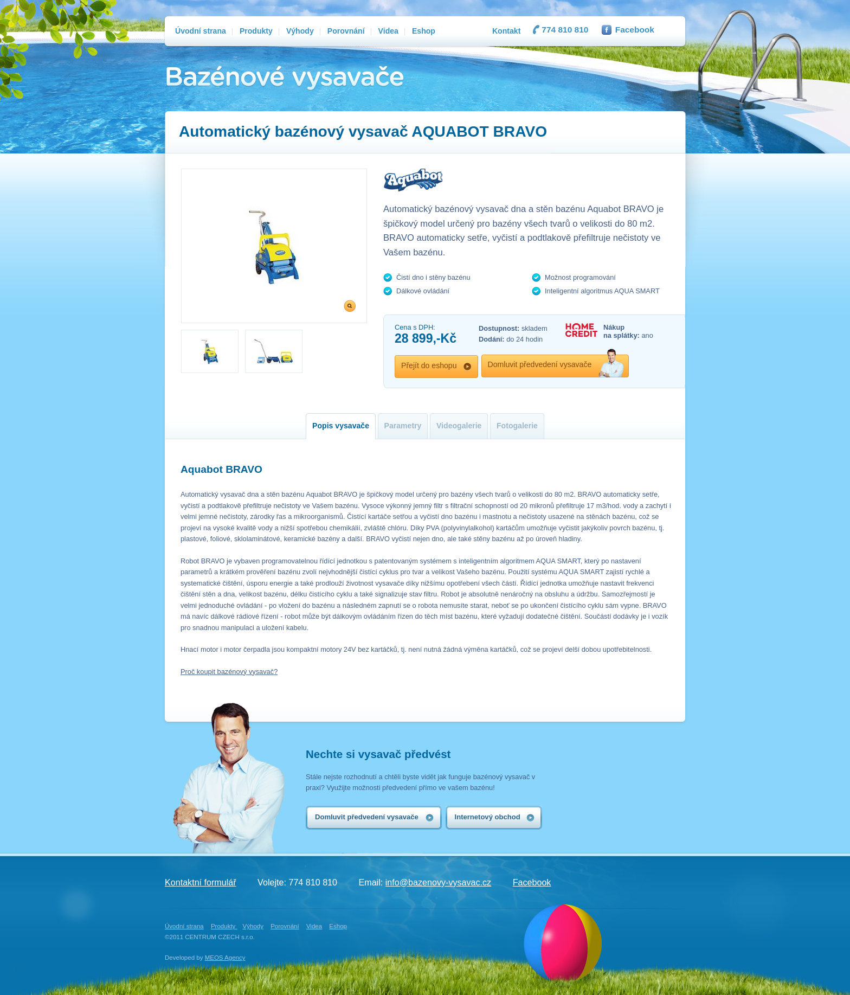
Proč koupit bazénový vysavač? (229, 671)
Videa (314, 926)
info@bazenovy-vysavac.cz (438, 882)
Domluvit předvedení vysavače (540, 364)
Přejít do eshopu (429, 365)
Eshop (338, 926)
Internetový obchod (487, 817)
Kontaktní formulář (200, 882)
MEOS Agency (225, 957)
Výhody (253, 926)
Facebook (634, 29)
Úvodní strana (184, 926)
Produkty (224, 926)
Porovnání (285, 926)
